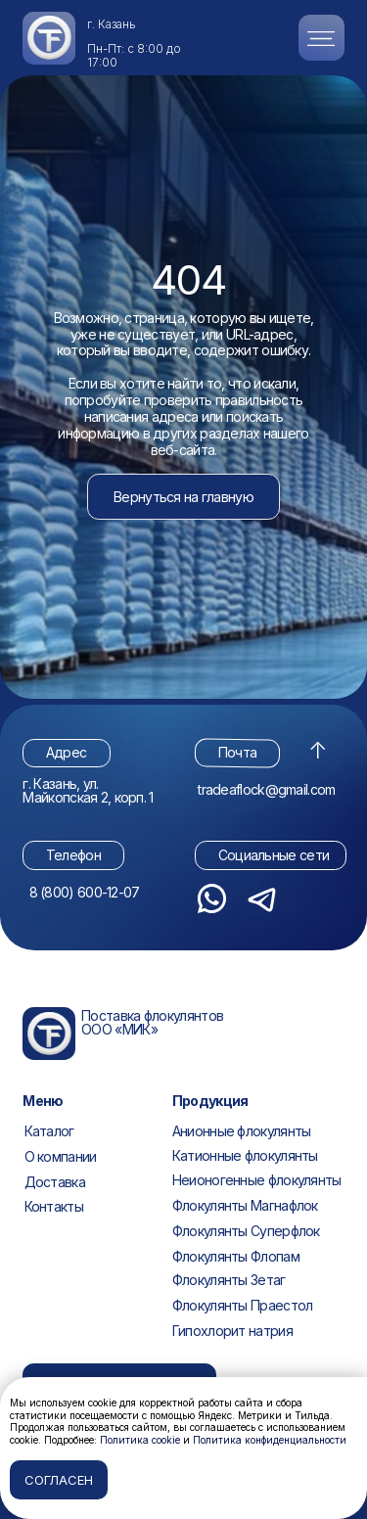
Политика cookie (140, 1440)
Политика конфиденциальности (269, 1440)
